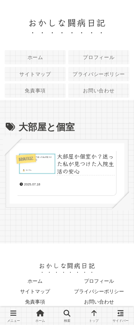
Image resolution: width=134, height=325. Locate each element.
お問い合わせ (99, 302)
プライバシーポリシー (99, 291)
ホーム (35, 281)
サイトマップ (35, 291)
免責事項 (35, 302)
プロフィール (99, 281)
